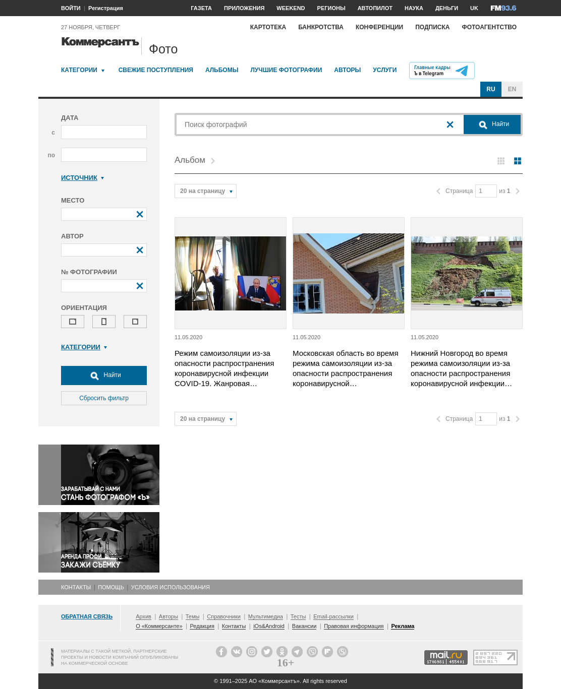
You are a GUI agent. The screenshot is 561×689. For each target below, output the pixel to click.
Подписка (432, 27)
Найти (104, 375)
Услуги (385, 70)
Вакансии (304, 626)
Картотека (268, 27)
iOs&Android (269, 626)
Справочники (224, 616)
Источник (82, 177)
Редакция (202, 626)
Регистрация (105, 8)
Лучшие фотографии (286, 70)
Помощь (111, 587)
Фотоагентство (489, 27)
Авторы (347, 70)
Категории (79, 70)
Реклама (402, 626)
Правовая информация (353, 626)
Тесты (298, 616)
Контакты (76, 587)
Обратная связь (87, 616)
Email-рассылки (333, 616)
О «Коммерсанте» (159, 626)
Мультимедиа (265, 616)
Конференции (379, 27)
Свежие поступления (156, 70)
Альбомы (222, 70)
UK (474, 8)
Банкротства (321, 27)
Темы (193, 616)
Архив (143, 616)
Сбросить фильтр (104, 398)
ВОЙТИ (71, 8)
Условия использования (170, 587)
